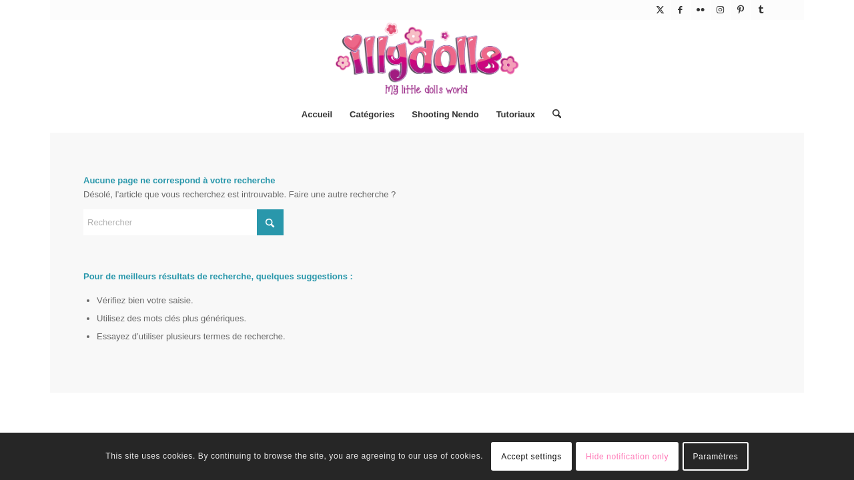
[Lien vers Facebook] (680, 10)
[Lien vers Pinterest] (740, 10)
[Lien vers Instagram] (720, 10)
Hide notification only (627, 456)
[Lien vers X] (660, 10)
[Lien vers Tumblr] (761, 10)
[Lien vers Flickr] (700, 10)
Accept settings (531, 456)
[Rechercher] (552, 114)
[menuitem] (317, 114)
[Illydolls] (427, 58)
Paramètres (715, 456)
